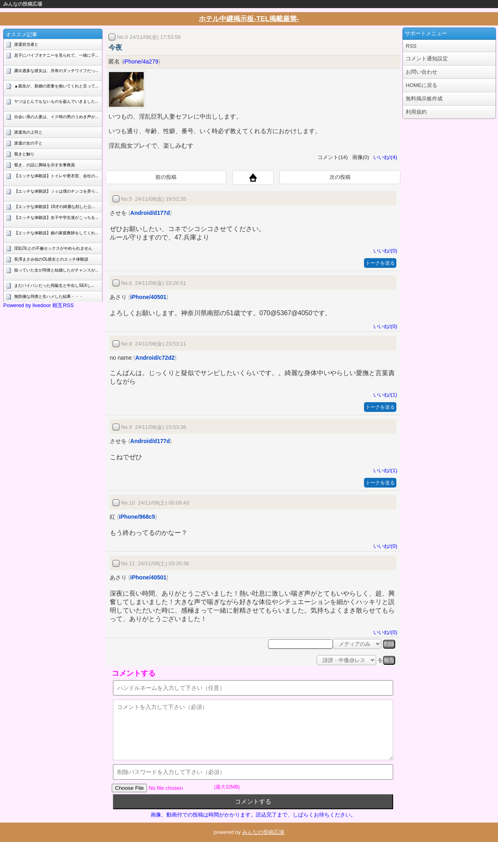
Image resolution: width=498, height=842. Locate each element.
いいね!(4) (383, 157)
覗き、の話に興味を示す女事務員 (44, 165)
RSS (411, 46)
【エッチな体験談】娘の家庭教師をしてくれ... (56, 233)
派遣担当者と (26, 44)
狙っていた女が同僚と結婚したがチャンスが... (56, 270)
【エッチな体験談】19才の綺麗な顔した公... (54, 206)
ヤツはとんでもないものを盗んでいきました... (56, 101)
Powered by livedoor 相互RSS (38, 305)
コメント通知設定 (427, 58)
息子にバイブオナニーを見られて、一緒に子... (56, 55)
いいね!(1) (383, 395)
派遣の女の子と (28, 143)
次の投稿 (340, 177)
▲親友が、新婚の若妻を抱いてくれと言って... (56, 86)
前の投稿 (166, 177)
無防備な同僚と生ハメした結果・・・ (48, 296)
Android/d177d (150, 213)
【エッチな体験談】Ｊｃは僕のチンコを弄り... (56, 191)
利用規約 (416, 112)
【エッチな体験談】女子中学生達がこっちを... (56, 217)
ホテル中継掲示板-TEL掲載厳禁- (249, 19)
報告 (389, 660)
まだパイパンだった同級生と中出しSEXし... (54, 285)
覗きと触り (24, 154)
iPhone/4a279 (140, 61)
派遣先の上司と (28, 132)
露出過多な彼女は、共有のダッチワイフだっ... (56, 70)
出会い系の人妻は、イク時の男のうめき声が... (56, 117)
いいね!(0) (383, 251)
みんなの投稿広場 (22, 4)
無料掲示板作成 (424, 98)
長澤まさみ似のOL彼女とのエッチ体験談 (51, 259)
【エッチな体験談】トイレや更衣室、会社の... (56, 176)
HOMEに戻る (421, 85)
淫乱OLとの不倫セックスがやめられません (53, 248)
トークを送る (380, 263)
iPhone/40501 (148, 297)
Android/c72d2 (155, 357)
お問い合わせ (421, 72)
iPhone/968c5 (137, 516)
